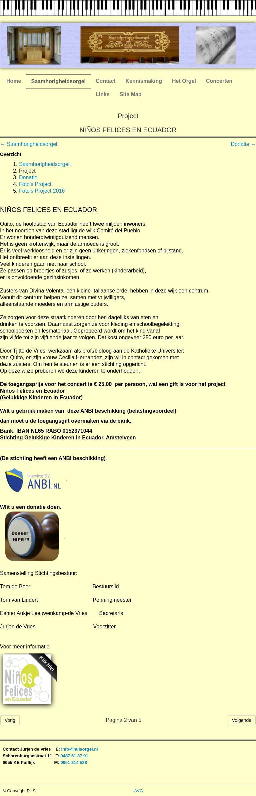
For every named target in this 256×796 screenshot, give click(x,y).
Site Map (131, 94)
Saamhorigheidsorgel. (45, 164)
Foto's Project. (36, 184)
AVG (138, 790)
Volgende (241, 720)
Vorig (10, 720)
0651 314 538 (73, 762)
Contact (106, 81)
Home (13, 81)
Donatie (28, 177)
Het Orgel (184, 81)
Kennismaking (144, 81)
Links (103, 94)
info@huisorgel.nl (79, 749)
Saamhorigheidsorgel (58, 81)
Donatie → (243, 144)
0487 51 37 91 (74, 755)
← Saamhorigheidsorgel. (29, 144)
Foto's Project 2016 (42, 191)
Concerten (219, 81)
